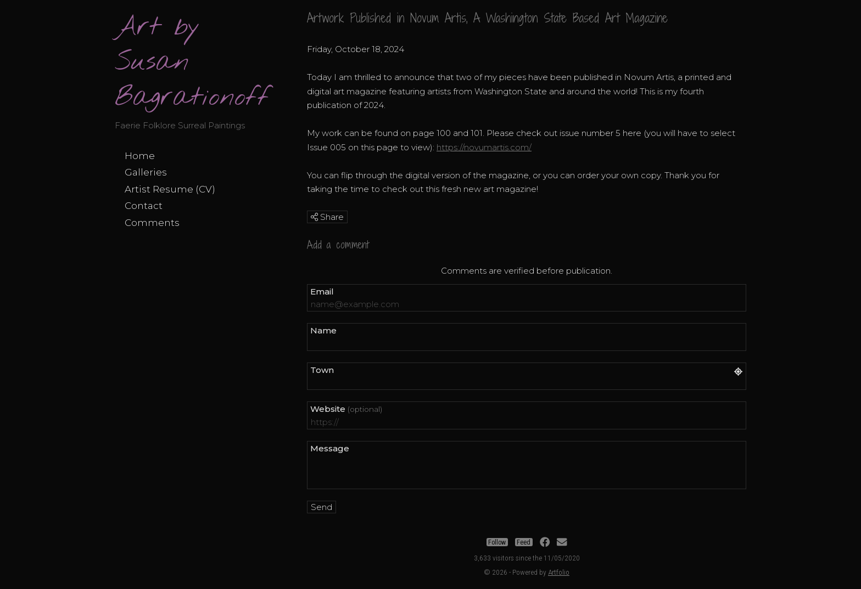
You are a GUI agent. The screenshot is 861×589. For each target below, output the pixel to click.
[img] (314, 217)
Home (140, 155)
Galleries (146, 172)
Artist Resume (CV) (170, 189)
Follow (497, 542)
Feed (523, 542)
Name (323, 330)
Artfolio (558, 572)
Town (322, 370)
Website (346, 409)
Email (322, 291)
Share (327, 217)
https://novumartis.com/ (484, 147)
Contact (144, 205)
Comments (152, 222)
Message (329, 448)
